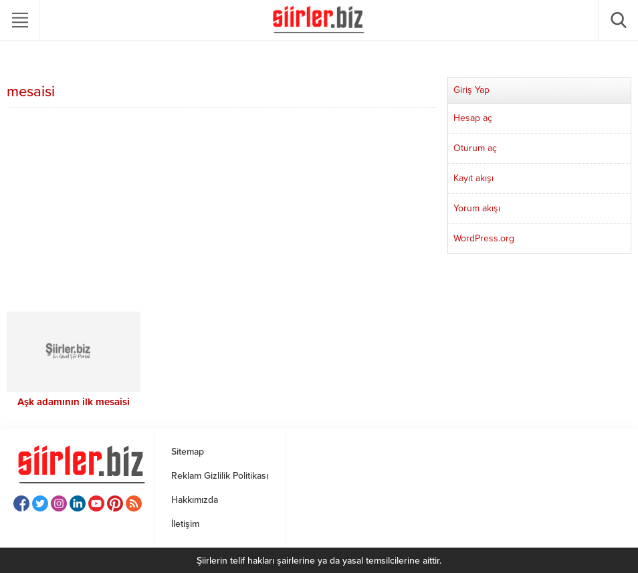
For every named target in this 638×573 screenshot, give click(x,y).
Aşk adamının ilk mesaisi (73, 402)
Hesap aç (472, 118)
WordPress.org (483, 238)
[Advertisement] (221, 211)
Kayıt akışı (473, 178)
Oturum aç (475, 148)
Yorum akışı (476, 208)
